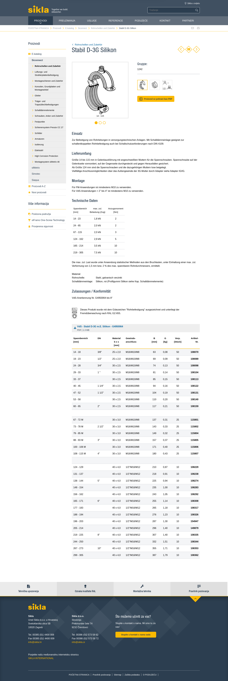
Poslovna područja (39, 214)
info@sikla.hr (35, 642)
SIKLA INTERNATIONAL (41, 658)
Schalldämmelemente (43, 110)
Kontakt (165, 20)
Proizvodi (40, 21)
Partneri (188, 20)
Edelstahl (37, 150)
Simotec (36, 174)
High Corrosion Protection (45, 156)
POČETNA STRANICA (40, 28)
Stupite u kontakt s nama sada (135, 634)
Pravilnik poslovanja (102, 675)
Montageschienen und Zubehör (47, 81)
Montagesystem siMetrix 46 (45, 162)
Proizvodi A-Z (37, 186)
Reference (116, 20)
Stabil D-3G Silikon (127, 28)
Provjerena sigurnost (40, 226)
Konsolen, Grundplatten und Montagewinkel (46, 88)
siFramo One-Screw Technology (46, 220)
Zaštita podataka (132, 675)
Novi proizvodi (37, 192)
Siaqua (35, 180)
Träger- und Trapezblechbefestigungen (45, 103)
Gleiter (36, 95)
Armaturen (38, 139)
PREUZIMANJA (67, 20)
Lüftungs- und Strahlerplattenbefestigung (45, 73)
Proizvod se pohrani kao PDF (155, 99)
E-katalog (71, 28)
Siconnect (84, 28)
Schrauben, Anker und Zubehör (47, 116)
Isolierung (38, 144)
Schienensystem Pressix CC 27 (47, 127)
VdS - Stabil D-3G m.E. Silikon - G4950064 (136, 328)
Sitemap (117, 675)
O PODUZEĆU (149, 675)
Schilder (37, 133)
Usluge (92, 21)
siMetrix (36, 167)
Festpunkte (38, 122)
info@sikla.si (78, 642)
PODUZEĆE (141, 21)
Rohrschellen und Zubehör (104, 28)
